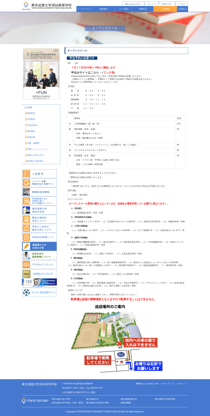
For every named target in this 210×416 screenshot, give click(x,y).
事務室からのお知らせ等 (147, 383)
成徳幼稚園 (126, 403)
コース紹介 (124, 9)
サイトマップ (168, 383)
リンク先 (112, 82)
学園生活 (143, 9)
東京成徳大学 (92, 399)
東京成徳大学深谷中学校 (97, 403)
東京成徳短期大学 (129, 399)
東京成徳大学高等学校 (165, 399)
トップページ (84, 9)
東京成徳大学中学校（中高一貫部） (68, 403)
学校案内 (103, 9)
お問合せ (182, 9)
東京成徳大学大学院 (61, 399)
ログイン (182, 383)
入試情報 (165, 9)
